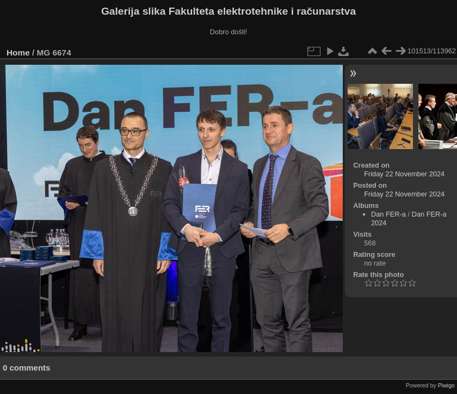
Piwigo (446, 385)
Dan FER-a (388, 214)
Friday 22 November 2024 (404, 174)
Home (18, 52)
